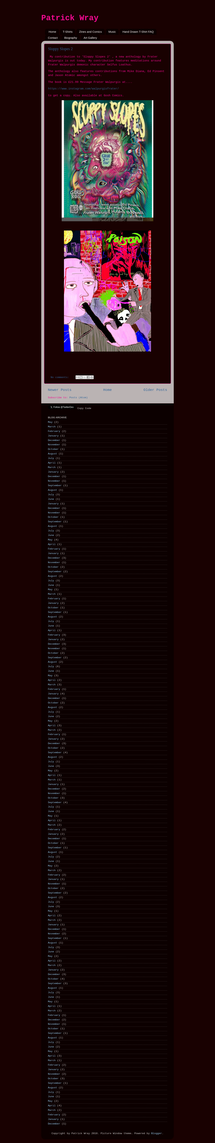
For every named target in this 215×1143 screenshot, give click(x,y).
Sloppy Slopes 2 (60, 49)
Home (52, 31)
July (51, 458)
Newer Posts (60, 390)
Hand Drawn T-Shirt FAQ (138, 31)
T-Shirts (68, 31)
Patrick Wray (69, 18)
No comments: (61, 377)
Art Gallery (90, 37)
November (54, 444)
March (52, 426)
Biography (70, 37)
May (50, 422)
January (53, 435)
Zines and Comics (90, 31)
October (53, 449)
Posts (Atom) (78, 397)
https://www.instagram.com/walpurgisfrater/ (83, 88)
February (54, 431)
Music (112, 31)
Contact (53, 37)
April (52, 462)
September (55, 485)
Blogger (156, 1133)
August (52, 453)
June (51, 499)
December (54, 440)
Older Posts (155, 390)
